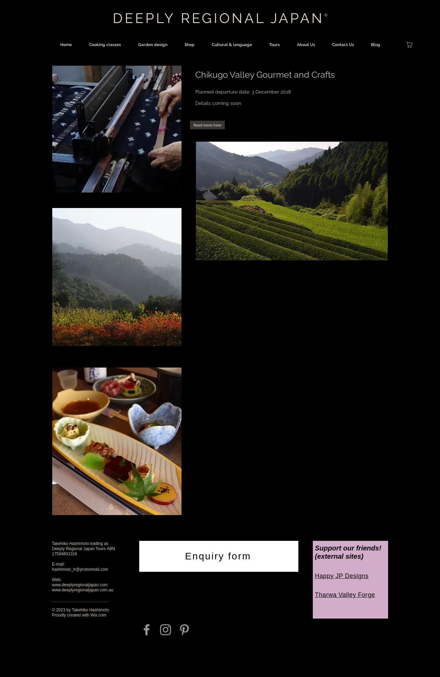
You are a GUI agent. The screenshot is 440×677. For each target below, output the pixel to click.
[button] (207, 125)
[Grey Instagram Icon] (165, 629)
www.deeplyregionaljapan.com (80, 584)
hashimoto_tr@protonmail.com (80, 569)
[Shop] (409, 45)
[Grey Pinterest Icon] (184, 629)
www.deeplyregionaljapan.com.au (82, 590)
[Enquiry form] (218, 556)
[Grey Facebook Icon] (146, 629)
